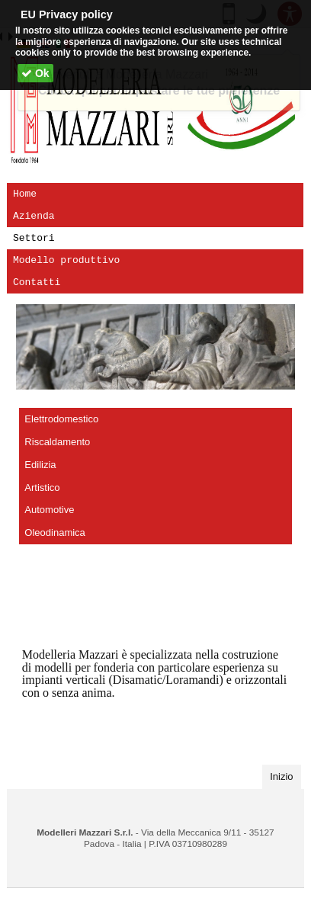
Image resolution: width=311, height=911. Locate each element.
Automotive (49, 509)
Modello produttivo (66, 260)
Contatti (36, 282)
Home (25, 193)
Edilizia (40, 464)
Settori (34, 238)
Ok (35, 73)
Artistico (41, 487)
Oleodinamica (54, 532)
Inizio (285, 775)
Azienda (34, 216)
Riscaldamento (57, 441)
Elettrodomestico (61, 419)
